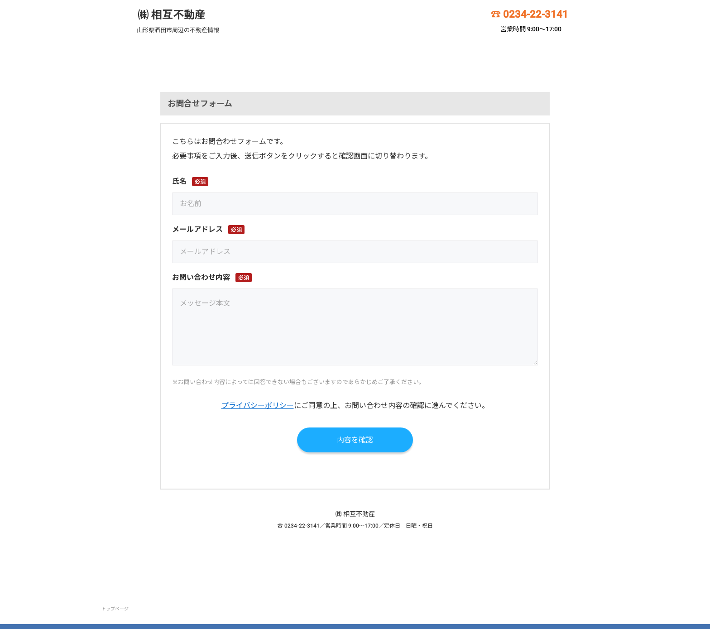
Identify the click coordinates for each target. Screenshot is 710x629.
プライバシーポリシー (257, 405)
